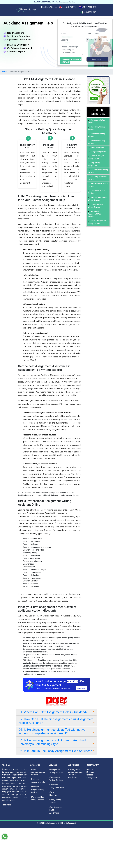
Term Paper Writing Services (96, 191)
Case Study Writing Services (96, 128)
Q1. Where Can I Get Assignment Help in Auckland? (53, 712)
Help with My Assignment (94, 164)
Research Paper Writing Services (98, 185)
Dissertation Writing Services (96, 142)
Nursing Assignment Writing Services (97, 222)
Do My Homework (97, 148)
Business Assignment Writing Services (97, 198)
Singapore (92, 778)
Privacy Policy (75, 770)
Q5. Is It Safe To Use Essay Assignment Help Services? (55, 751)
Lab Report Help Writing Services (98, 171)
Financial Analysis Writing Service (96, 157)
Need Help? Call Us (49, 7)
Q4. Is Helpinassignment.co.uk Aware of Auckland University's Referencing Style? (52, 742)
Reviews (34, 774)
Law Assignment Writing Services (95, 205)
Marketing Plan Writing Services (97, 178)
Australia (91, 769)
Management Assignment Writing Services (95, 214)
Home (4, 72)
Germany (91, 772)
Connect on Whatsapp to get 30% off (70, 60)
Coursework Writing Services (96, 135)
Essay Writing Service (98, 152)
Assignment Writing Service (96, 121)
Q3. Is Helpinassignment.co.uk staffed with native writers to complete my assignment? (52, 731)
